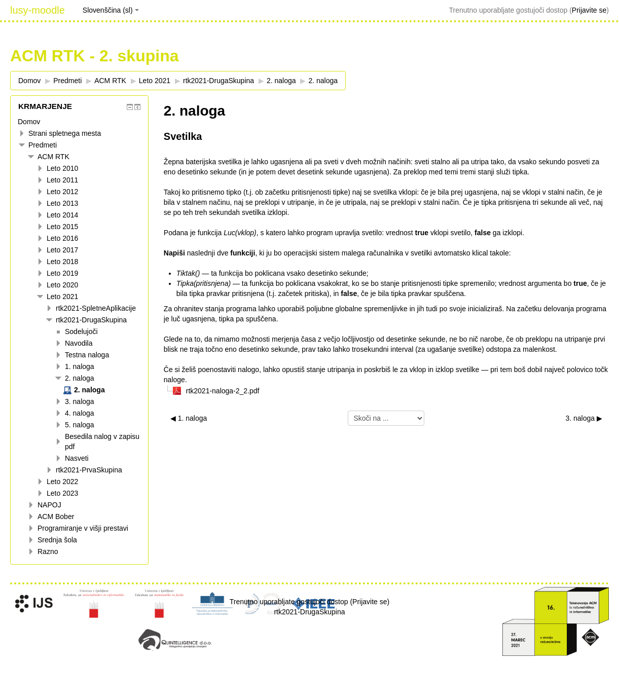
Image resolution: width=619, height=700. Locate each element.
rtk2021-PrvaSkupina (89, 470)
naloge (174, 380)
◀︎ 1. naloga (188, 418)
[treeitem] (79, 122)
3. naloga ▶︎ (583, 418)
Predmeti (42, 145)
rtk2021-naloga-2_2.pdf (223, 391)
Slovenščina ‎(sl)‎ (111, 10)
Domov (29, 122)
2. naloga (281, 81)
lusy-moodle (37, 10)
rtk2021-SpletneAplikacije (96, 308)
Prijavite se (589, 10)
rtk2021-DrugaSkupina (91, 320)
